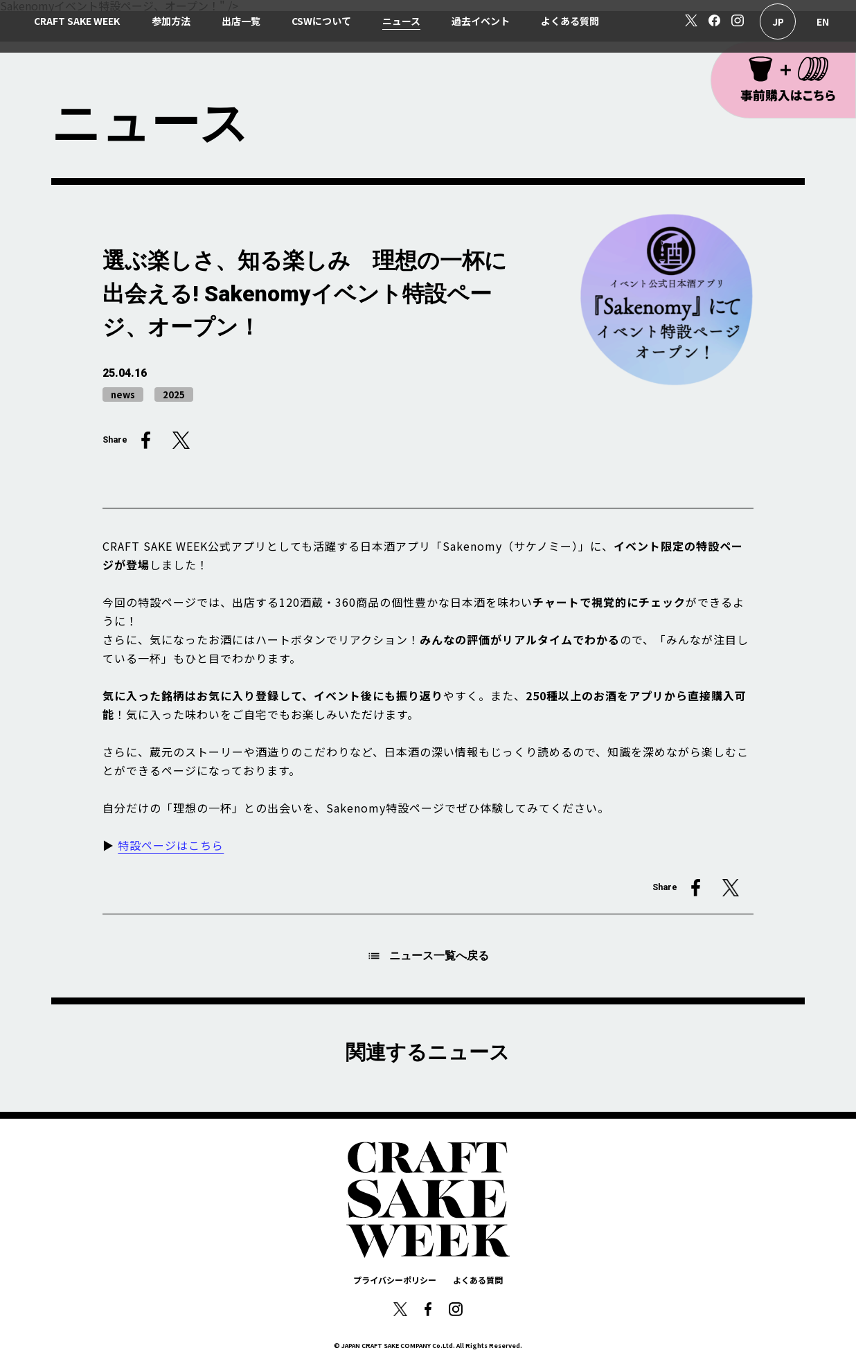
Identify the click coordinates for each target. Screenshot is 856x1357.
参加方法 (171, 21)
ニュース (401, 21)
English (823, 21)
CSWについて (321, 21)
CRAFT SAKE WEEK (77, 21)
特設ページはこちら (171, 845)
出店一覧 (241, 21)
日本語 (778, 21)
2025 (174, 394)
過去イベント (481, 21)
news (123, 394)
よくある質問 (570, 21)
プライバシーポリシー (394, 1280)
